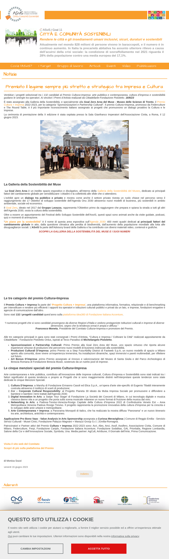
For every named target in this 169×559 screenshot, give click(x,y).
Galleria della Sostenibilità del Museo (119, 190)
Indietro (84, 473)
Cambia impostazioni (36, 548)
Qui (10, 536)
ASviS (46, 29)
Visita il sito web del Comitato (22, 444)
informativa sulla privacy (125, 536)
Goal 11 (57, 29)
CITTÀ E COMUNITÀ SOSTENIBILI (75, 34)
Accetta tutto (99, 548)
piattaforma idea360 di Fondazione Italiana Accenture (93, 314)
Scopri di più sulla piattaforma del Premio (29, 448)
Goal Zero (11, 207)
